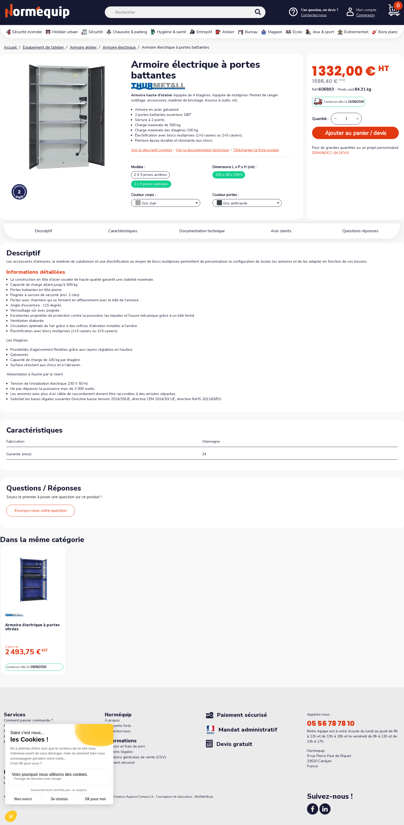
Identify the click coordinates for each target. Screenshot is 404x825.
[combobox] (165, 203)
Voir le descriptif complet (151, 150)
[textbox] (165, 204)
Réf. (315, 89)
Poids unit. (346, 89)
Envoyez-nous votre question (40, 510)
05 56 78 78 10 (331, 723)
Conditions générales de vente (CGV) (135, 757)
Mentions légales (119, 751)
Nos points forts (118, 725)
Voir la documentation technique (202, 150)
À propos (112, 720)
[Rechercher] (185, 12)
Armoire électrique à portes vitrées (32, 627)
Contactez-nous (118, 731)
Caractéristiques (122, 231)
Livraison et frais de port (125, 746)
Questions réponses (360, 231)
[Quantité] (346, 118)
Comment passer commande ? (28, 720)
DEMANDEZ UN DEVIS (330, 152)
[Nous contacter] (313, 12)
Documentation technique (202, 231)
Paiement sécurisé (120, 762)
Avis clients (281, 231)
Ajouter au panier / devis (355, 133)
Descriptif (43, 231)
